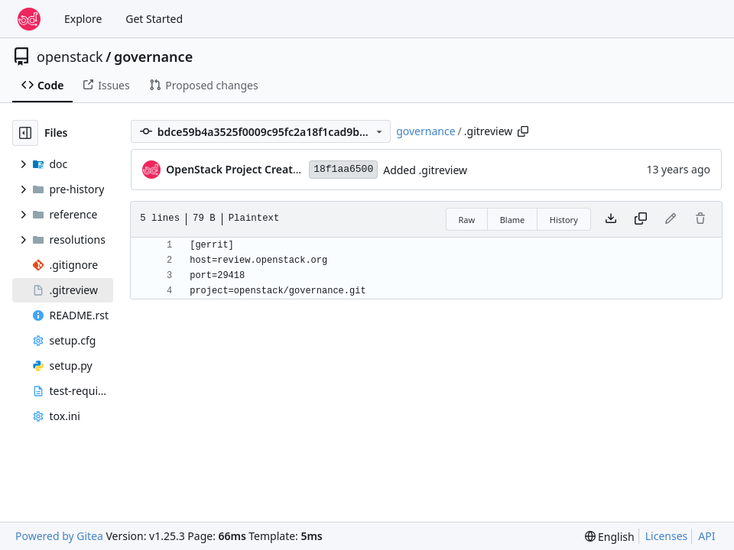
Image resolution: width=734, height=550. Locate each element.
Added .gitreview (425, 170)
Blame (512, 219)
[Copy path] (523, 131)
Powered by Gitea (59, 536)
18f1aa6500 (343, 169)
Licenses (666, 536)
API (706, 536)
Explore (83, 18)
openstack (70, 56)
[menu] (610, 536)
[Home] (29, 19)
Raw (467, 219)
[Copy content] (640, 219)
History (564, 219)
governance (153, 56)
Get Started (154, 18)
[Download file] (611, 219)
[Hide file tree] (25, 133)
